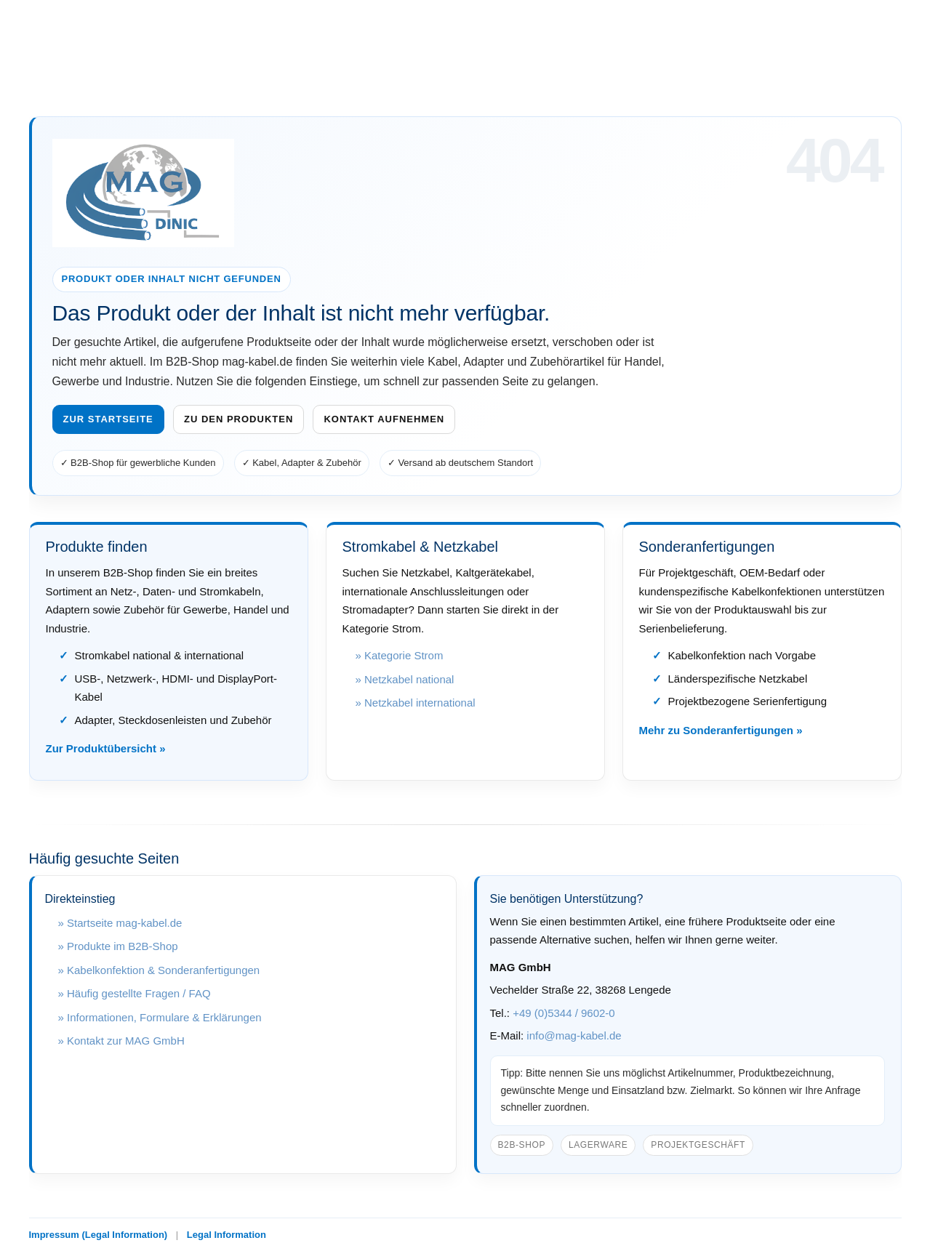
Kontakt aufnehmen (384, 419)
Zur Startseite (108, 419)
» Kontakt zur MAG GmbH (121, 1040)
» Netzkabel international (416, 702)
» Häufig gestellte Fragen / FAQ (134, 993)
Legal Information (226, 1234)
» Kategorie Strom (400, 655)
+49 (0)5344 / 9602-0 (564, 1013)
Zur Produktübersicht (101, 748)
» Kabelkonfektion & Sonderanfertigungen (159, 970)
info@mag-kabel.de (573, 1035)
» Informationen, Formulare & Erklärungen (160, 1017)
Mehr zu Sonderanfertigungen (716, 730)
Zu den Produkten (238, 419)
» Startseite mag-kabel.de (120, 923)
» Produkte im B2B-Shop (118, 946)
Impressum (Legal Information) (98, 1234)
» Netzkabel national (405, 679)
